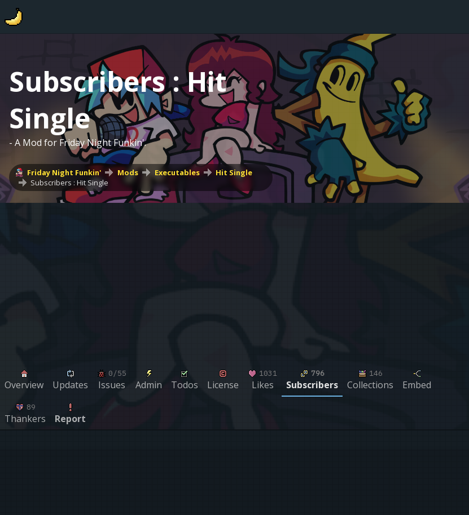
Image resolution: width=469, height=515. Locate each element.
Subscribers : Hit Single (69, 182)
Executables (177, 172)
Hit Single (234, 172)
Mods (127, 172)
